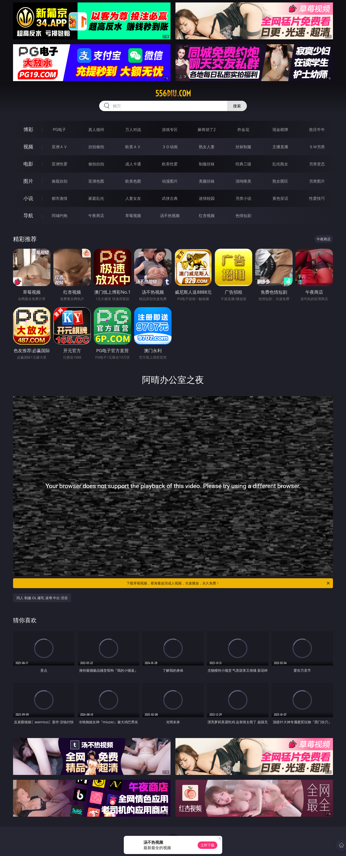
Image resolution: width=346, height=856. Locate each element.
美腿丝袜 (207, 181)
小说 (28, 198)
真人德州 (96, 129)
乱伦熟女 (280, 164)
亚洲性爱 (59, 164)
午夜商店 (96, 215)
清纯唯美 (243, 181)
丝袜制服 (243, 146)
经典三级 (243, 164)
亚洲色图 (96, 181)
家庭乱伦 (96, 198)
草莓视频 (133, 215)
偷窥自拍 (59, 181)
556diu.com (173, 93)
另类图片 (317, 181)
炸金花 (243, 129)
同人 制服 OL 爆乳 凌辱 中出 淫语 (42, 597)
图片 (28, 181)
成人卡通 (133, 164)
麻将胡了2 (207, 129)
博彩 (28, 129)
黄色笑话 (280, 198)
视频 (28, 146)
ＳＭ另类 (317, 146)
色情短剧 (243, 215)
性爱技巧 (317, 198)
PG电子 (59, 129)
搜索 (237, 106)
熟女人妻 (207, 146)
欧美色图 (133, 181)
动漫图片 (170, 181)
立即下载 (207, 845)
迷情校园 (207, 198)
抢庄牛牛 (317, 129)
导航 (28, 215)
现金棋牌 (280, 129)
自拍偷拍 (96, 146)
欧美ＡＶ (133, 146)
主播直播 (280, 146)
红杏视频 (207, 215)
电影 (28, 163)
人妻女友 (133, 198)
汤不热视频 (170, 215)
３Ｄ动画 (170, 146)
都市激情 (59, 198)
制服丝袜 (207, 164)
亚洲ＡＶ (59, 146)
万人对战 (133, 129)
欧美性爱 (170, 164)
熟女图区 (280, 181)
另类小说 (243, 198)
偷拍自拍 (96, 164)
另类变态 (317, 164)
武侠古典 (170, 198)
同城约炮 (59, 215)
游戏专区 (170, 129)
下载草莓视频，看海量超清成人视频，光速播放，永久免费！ (228, 583)
